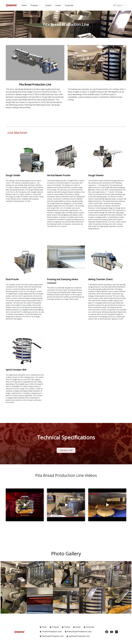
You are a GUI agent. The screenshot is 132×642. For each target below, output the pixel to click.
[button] (36, 5)
